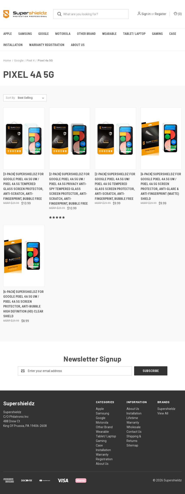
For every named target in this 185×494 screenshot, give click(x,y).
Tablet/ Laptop (134, 34)
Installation (13, 45)
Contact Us (134, 431)
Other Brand (86, 34)
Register (160, 14)
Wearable (109, 34)
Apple (7, 34)
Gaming (157, 34)
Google (43, 34)
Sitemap (132, 445)
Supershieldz (166, 409)
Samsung (25, 34)
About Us (78, 45)
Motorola (62, 34)
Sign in (146, 14)
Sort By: (10, 97)
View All (162, 413)
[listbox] (32, 98)
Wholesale (134, 427)
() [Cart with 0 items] (178, 14)
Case (172, 34)
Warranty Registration (46, 45)
